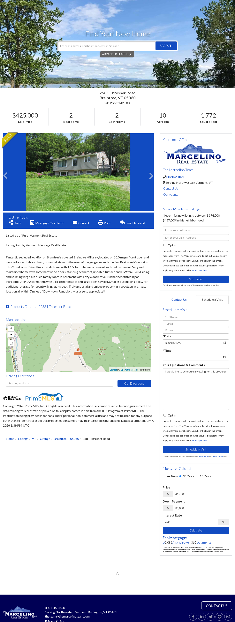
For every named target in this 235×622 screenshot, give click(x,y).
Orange (45, 438)
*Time (167, 350)
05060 (74, 438)
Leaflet (113, 369)
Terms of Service (217, 457)
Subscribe (195, 279)
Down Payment (174, 501)
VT (34, 438)
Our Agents (170, 194)
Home (10, 438)
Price (166, 487)
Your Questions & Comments (184, 365)
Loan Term (170, 476)
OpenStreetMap (128, 369)
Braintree (60, 438)
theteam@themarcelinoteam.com (67, 616)
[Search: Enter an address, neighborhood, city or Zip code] (117, 45)
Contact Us (170, 188)
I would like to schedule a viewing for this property (196, 389)
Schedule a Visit (212, 299)
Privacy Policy (199, 270)
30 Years (186, 476)
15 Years (203, 476)
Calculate (196, 530)
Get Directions (134, 383)
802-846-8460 (55, 608)
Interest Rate (172, 515)
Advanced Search (115, 54)
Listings (23, 438)
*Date (167, 336)
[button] (166, 45)
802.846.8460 (175, 177)
